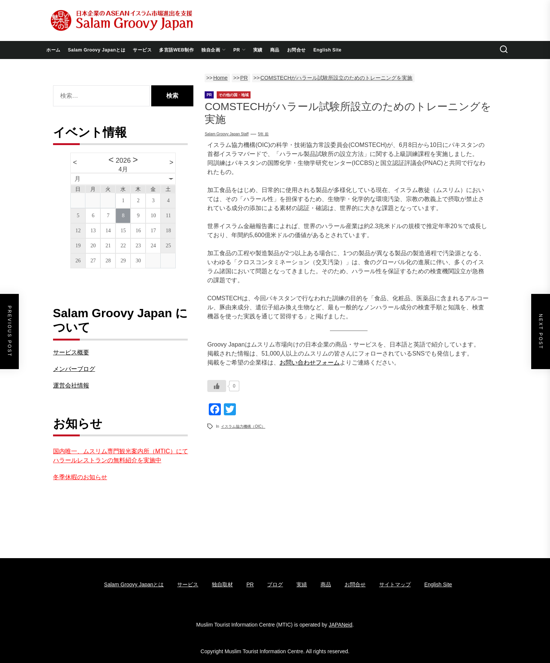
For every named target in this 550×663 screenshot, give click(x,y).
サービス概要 (71, 352)
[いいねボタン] (216, 386)
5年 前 (263, 134)
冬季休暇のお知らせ (80, 477)
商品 (275, 50)
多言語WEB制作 (176, 50)
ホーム (53, 50)
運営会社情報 (71, 385)
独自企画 (213, 50)
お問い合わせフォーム (310, 362)
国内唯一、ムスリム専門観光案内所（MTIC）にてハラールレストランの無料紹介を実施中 (120, 455)
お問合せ (296, 50)
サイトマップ (395, 584)
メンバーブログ (74, 369)
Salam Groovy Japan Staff (227, 134)
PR (239, 50)
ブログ (275, 584)
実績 (258, 50)
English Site (327, 50)
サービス (142, 50)
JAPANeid (340, 625)
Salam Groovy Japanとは (97, 50)
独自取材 (222, 584)
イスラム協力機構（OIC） (243, 426)
